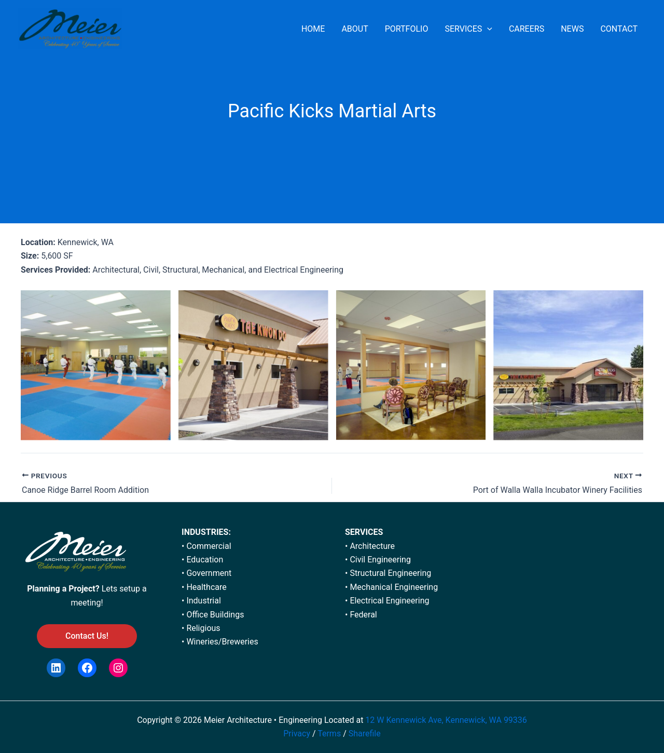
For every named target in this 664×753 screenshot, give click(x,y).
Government (208, 573)
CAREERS (526, 29)
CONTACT (619, 29)
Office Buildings (215, 615)
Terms (330, 733)
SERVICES (468, 29)
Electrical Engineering (389, 601)
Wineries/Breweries (222, 642)
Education (204, 559)
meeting (86, 603)
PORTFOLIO (406, 29)
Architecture (372, 546)
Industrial (203, 601)
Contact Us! (86, 636)
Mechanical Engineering (394, 587)
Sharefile (365, 733)
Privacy (296, 733)
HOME (313, 29)
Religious (203, 628)
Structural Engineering (390, 573)
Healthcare (206, 587)
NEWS (572, 29)
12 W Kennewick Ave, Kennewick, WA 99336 (446, 720)
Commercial (208, 546)
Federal (363, 615)
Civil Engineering (380, 559)
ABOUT (354, 29)
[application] (487, 29)
